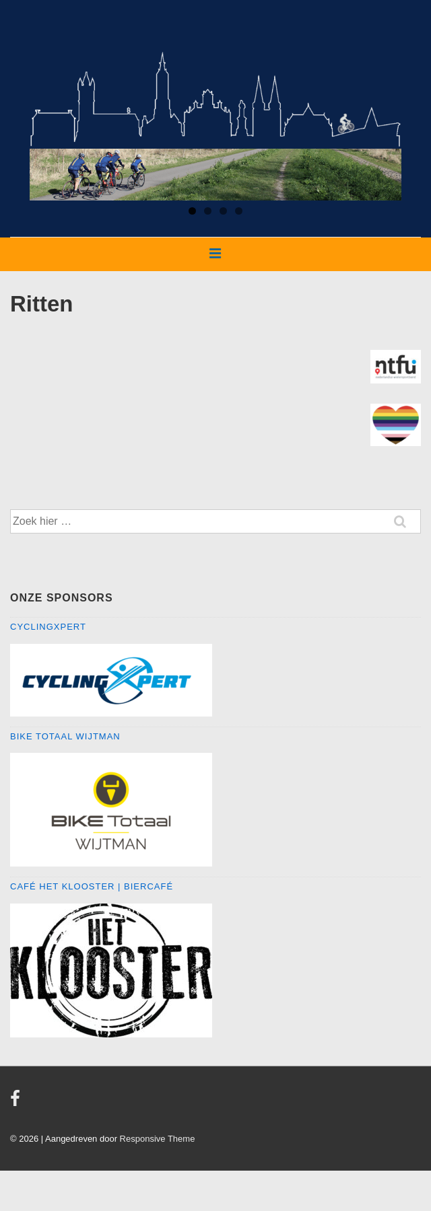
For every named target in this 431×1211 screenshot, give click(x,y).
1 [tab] (192, 211)
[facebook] (17, 1103)
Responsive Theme (157, 1139)
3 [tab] (223, 211)
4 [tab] (238, 211)
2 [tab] (207, 211)
